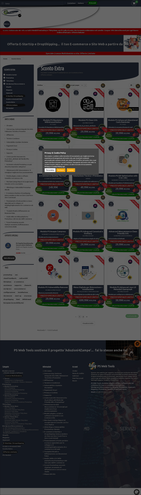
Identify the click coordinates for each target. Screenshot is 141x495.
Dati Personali (77, 385)
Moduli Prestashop (11, 393)
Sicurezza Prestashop (11, 398)
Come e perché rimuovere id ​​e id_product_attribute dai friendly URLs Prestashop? (17, 159)
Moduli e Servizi (11, 75)
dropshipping (8, 299)
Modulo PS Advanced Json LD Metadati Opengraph (123, 293)
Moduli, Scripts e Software (13, 380)
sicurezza (27, 296)
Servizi (7, 385)
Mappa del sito (49, 481)
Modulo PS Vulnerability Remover (53, 292)
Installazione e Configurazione (14, 387)
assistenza (7, 285)
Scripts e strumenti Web (14, 99)
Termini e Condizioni (12, 138)
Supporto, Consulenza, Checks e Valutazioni (18, 389)
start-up (18, 296)
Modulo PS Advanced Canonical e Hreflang (88, 235)
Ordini (74, 378)
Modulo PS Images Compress (53, 234)
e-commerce (19, 282)
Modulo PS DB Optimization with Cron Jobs (123, 178)
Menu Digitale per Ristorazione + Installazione (88, 293)
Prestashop (10, 78)
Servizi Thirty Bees (11, 424)
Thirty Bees (10, 81)
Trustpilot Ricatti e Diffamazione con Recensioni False (55, 461)
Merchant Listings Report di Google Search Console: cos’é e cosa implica (56, 429)
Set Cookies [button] (137, 492)
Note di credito (78, 380)
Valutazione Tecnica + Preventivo (88, 177)
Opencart (9, 93)
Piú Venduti (10, 108)
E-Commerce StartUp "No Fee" (53, 177)
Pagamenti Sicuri (11, 146)
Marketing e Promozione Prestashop (16, 400)
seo (16, 275)
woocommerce (20, 289)
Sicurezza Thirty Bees (11, 418)
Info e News (9, 119)
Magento (9, 90)
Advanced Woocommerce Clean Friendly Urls (123, 235)
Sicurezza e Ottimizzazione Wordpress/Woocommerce (22, 437)
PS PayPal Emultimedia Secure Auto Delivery (24, 244)
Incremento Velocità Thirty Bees (14, 417)
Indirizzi (75, 383)
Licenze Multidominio (13, 383)
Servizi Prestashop (11, 402)
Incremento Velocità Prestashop (14, 397)
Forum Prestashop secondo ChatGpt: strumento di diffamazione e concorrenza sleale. (17, 224)
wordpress (7, 289)
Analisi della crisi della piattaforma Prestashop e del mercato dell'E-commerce (55, 468)
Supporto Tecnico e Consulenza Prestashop (18, 409)
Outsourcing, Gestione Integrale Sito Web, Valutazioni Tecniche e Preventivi (56, 383)
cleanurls (27, 285)
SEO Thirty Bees (10, 415)
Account (75, 374)
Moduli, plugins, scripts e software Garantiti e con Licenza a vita (53, 423)
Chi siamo (9, 125)
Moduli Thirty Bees (11, 413)
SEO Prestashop (10, 395)
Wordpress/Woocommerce (15, 84)
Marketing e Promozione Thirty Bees (16, 420)
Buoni (74, 388)
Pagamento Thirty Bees (12, 422)
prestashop (7, 275)
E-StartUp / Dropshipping (14, 96)
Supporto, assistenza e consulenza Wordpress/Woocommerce (14, 439)
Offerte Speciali (11, 235)
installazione (23, 292)
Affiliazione (10, 135)
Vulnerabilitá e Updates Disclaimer (17, 142)
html (18, 299)
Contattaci (71, 3)
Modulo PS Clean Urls (87, 119)
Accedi (93, 3)
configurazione (9, 292)
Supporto (9, 153)
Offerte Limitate (11, 105)
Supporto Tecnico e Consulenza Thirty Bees (18, 431)
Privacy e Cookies (12, 149)
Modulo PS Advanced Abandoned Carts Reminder (123, 120)
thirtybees (7, 282)
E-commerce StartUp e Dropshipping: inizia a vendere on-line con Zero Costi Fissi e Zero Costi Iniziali (19, 195)
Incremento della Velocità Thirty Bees (16, 427)
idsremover (7, 296)
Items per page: (73, 85)
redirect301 (23, 278)
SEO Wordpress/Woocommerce (15, 435)
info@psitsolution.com (103, 399)
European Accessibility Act (13, 303)
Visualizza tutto (88, 330)
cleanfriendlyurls (9, 278)
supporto (18, 285)
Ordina (40, 85)
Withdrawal (26, 299)
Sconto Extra (10, 102)
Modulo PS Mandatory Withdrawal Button (53, 120)
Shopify (8, 87)
